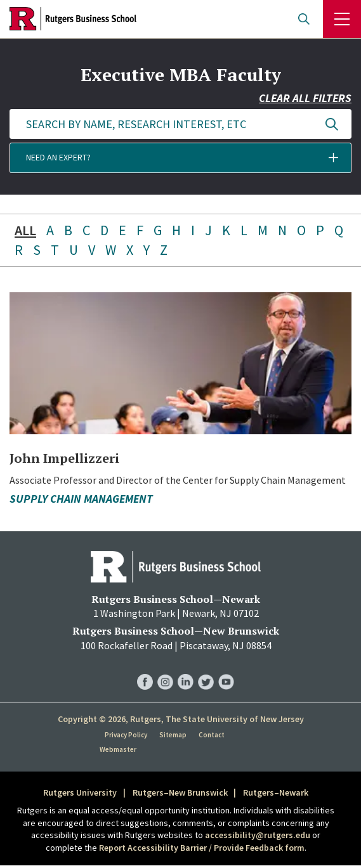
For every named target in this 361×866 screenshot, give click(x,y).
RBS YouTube (226, 669)
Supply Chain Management (81, 499)
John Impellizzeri (64, 458)
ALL (25, 230)
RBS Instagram (165, 669)
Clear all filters (305, 98)
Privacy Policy (126, 734)
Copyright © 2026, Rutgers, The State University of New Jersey (181, 719)
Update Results (332, 124)
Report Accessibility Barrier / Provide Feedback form (202, 847)
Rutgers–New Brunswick (180, 792)
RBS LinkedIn (186, 669)
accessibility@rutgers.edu (257, 835)
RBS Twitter (206, 669)
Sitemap (173, 734)
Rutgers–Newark (275, 792)
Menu (342, 19)
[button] (180, 158)
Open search (304, 19)
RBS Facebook (145, 669)
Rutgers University (80, 792)
